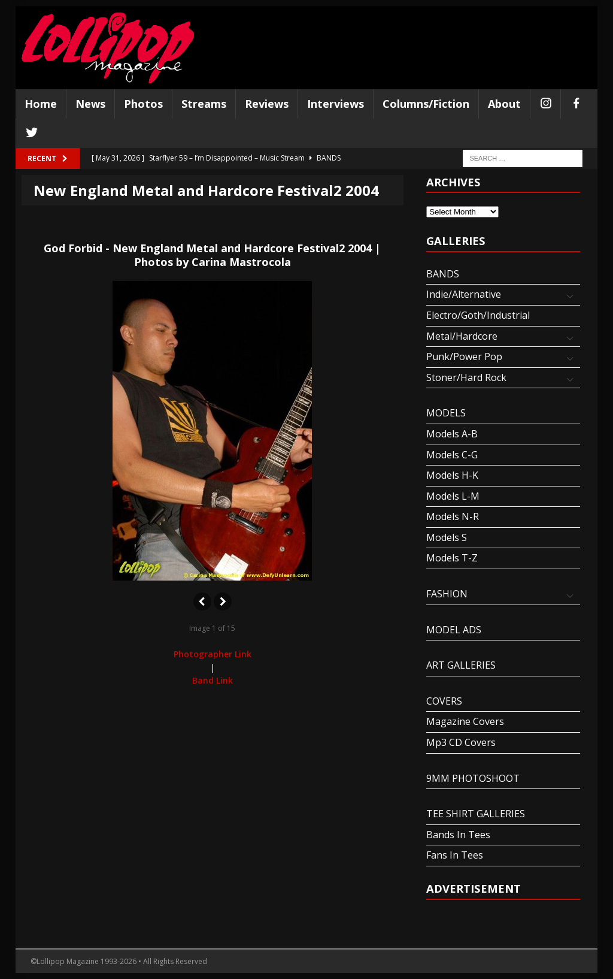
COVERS (444, 701)
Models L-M (453, 496)
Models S (446, 537)
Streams (203, 103)
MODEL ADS (453, 629)
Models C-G (452, 454)
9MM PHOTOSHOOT (473, 778)
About (504, 103)
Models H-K (452, 475)
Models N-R (452, 516)
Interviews (335, 103)
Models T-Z (452, 557)
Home (41, 103)
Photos (143, 103)
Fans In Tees (454, 855)
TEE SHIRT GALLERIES (475, 813)
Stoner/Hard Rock (466, 377)
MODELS (446, 412)
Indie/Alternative (463, 294)
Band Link (212, 680)
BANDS (442, 273)
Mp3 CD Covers (461, 742)
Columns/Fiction (426, 103)
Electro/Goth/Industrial (478, 315)
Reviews (267, 103)
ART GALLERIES (461, 665)
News (90, 103)
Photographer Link (212, 654)
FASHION (447, 593)
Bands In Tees (458, 834)
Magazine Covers (465, 721)
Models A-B (452, 433)
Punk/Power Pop (464, 356)
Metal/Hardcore (461, 336)
